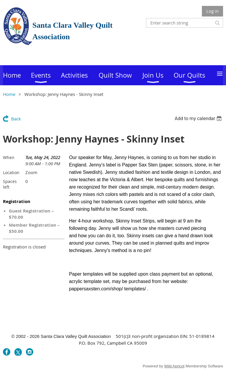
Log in (212, 11)
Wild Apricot (174, 366)
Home (9, 94)
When (8, 157)
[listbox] (199, 118)
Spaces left (10, 184)
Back (16, 119)
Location (11, 172)
